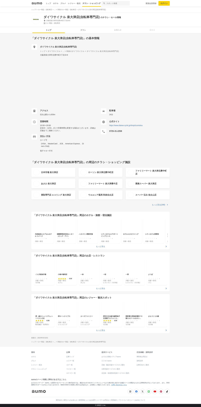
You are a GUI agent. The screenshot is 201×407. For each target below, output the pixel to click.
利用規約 (114, 400)
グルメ (63, 3)
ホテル (55, 3)
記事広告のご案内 (143, 365)
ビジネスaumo (107, 361)
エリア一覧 (70, 361)
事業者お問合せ (142, 356)
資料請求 (140, 361)
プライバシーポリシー (126, 400)
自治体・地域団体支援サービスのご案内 (115, 373)
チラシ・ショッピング (91, 3)
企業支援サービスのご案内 (111, 369)
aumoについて (140, 400)
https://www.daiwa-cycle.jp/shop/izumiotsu (126, 125)
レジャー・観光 (74, 3)
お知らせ (117, 30)
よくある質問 (91, 400)
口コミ (152, 30)
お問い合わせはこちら (119, 385)
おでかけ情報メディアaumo (111, 356)
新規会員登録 (151, 3)
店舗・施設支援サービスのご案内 (113, 365)
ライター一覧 (71, 369)
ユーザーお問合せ (103, 400)
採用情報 (82, 400)
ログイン (164, 3)
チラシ (83, 30)
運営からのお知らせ (70, 400)
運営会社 (59, 400)
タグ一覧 (69, 365)
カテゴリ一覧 (71, 373)
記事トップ (70, 356)
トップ (48, 3)
